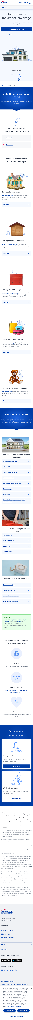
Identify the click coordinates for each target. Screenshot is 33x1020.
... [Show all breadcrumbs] (6, 85)
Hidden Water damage (16, 472)
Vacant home (16, 546)
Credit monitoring (16, 585)
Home (2, 85)
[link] (7, 931)
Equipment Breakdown (16, 461)
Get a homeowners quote (16, 29)
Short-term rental (16, 540)
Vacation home (16, 552)
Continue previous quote (16, 35)
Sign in (25, 2)
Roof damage (16, 489)
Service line (16, 494)
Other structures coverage (10, 244)
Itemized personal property (16, 596)
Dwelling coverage (7, 195)
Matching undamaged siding (16, 483)
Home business (16, 535)
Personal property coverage (10, 293)
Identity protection (16, 590)
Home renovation (16, 478)
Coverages (16, 7)
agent (19, 621)
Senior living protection (16, 601)
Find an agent (16, 798)
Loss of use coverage (8, 343)
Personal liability (7, 391)
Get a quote (16, 766)
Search (19, 2)
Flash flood (16, 467)
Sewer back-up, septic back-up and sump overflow (16, 501)
